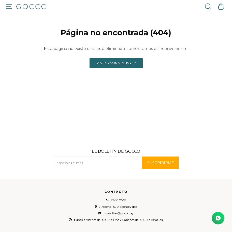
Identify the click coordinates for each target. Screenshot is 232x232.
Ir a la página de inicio (116, 63)
